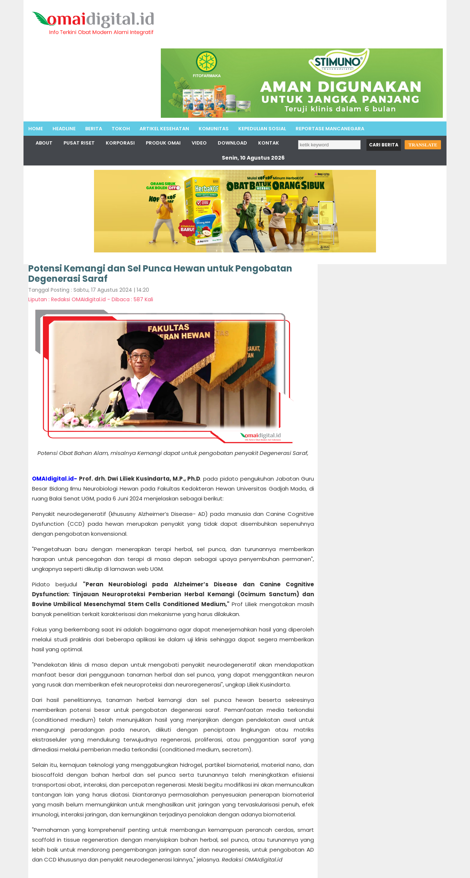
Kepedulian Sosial (262, 128)
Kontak (268, 142)
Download (232, 142)
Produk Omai (163, 142)
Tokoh (121, 128)
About (44, 142)
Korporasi (120, 142)
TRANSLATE (422, 144)
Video (199, 142)
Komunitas (214, 128)
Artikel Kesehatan (164, 128)
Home (35, 128)
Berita (93, 128)
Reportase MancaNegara (330, 128)
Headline (64, 128)
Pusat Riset (79, 142)
